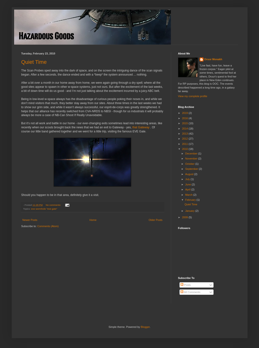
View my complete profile (192, 96)
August (189, 174)
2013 (185, 133)
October (190, 163)
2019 (185, 113)
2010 (185, 148)
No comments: (54, 205)
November (191, 158)
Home (93, 219)
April (188, 189)
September (192, 168)
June (188, 184)
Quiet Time (34, 62)
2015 (185, 123)
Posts (185, 284)
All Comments (190, 292)
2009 (185, 217)
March (189, 194)
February (191, 199)
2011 (185, 143)
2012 (185, 138)
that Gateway (140, 127)
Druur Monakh (213, 59)
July (188, 179)
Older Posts (155, 219)
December (191, 153)
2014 (185, 128)
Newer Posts (30, 219)
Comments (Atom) (48, 226)
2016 (185, 118)
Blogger (145, 326)
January (190, 210)
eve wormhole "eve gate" (44, 208)
